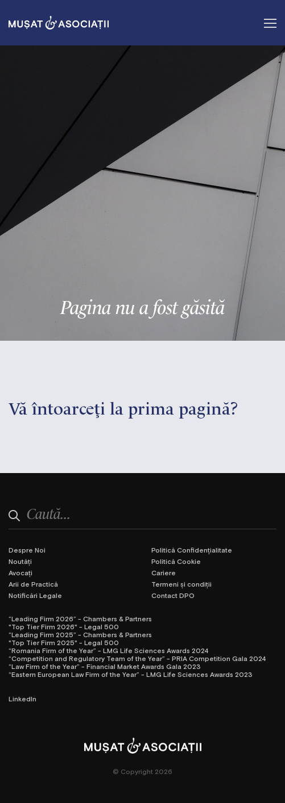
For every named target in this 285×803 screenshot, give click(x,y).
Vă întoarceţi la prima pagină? (123, 407)
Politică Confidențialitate (191, 550)
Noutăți (20, 561)
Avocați (20, 572)
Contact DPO (173, 595)
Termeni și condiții (181, 584)
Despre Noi (27, 550)
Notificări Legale (35, 595)
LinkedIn (22, 698)
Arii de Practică (33, 584)
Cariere (163, 572)
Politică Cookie (176, 561)
